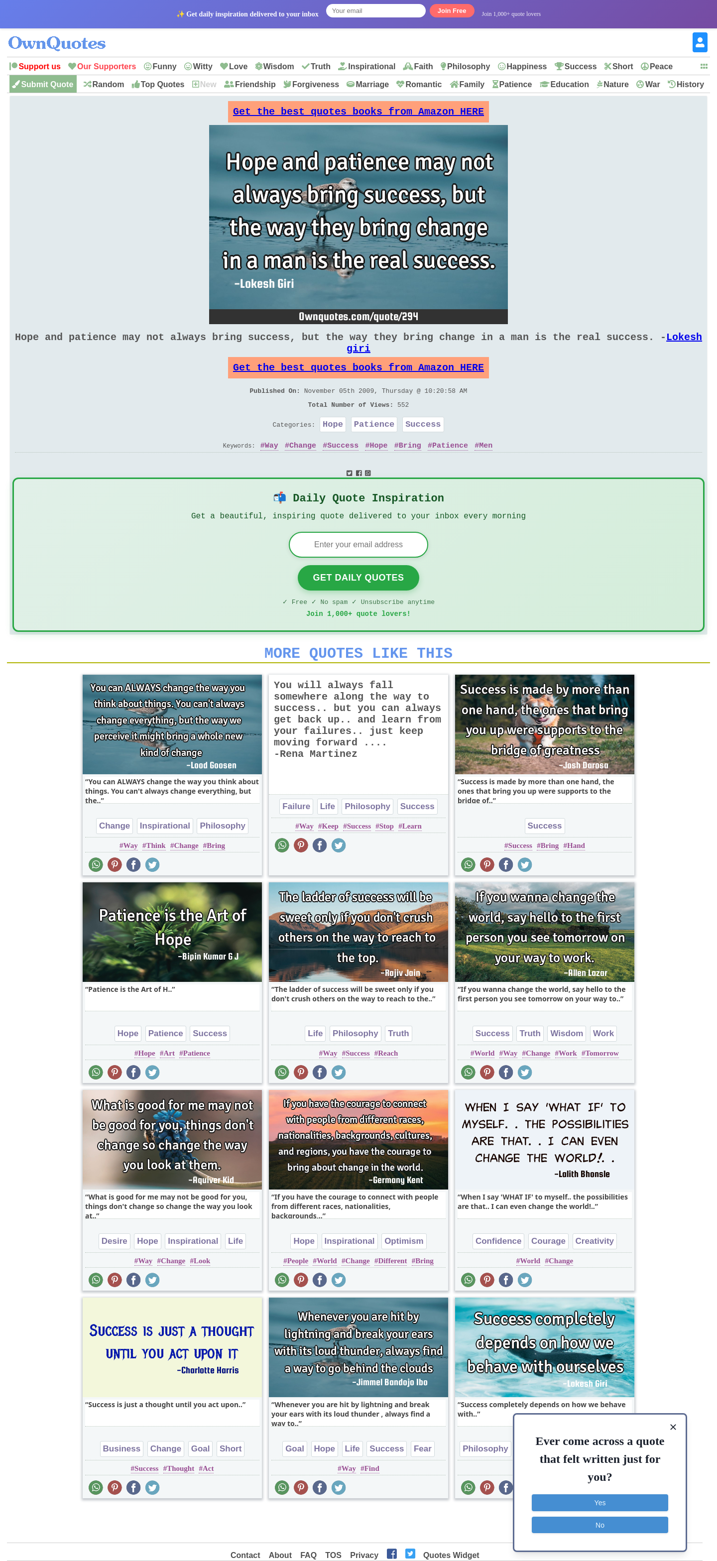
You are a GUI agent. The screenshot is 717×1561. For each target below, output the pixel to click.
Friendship (255, 84)
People (298, 1294)
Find (371, 1501)
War (652, 84)
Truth (321, 66)
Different (392, 1294)
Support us (39, 66)
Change (302, 467)
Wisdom (278, 66)
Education (570, 84)
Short (622, 66)
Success (581, 66)
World (485, 1086)
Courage (548, 1274)
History (690, 84)
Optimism (403, 1274)
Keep (330, 859)
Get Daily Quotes (358, 604)
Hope (333, 444)
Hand (576, 878)
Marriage (372, 84)
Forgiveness (315, 84)
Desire (114, 1274)
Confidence (499, 1274)
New (208, 84)
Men (485, 467)
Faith (423, 66)
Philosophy (468, 66)
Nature (616, 84)
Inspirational (371, 66)
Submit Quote (47, 84)
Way (271, 467)
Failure (296, 839)
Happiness (527, 66)
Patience (515, 84)
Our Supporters (106, 66)
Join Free (452, 10)
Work (603, 1066)
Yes (600, 1502)
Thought (180, 1501)
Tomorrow (602, 1086)
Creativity (595, 1274)
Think (155, 878)
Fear (423, 1481)
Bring (410, 467)
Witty (203, 66)
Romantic (423, 84)
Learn (412, 859)
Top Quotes (163, 84)
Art (169, 1086)
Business (122, 1481)
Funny (165, 66)
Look (202, 1294)
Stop (386, 859)
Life (327, 839)
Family (472, 84)
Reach (388, 1086)
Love (238, 66)
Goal (200, 1481)
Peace (661, 66)
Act (208, 1501)
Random (108, 84)
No (600, 1524)
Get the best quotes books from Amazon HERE (358, 114)
